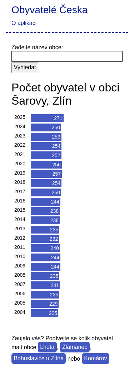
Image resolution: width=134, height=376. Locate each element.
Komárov (95, 359)
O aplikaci (23, 23)
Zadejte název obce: (37, 47)
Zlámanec (74, 347)
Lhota (47, 347)
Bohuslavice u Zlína (39, 359)
